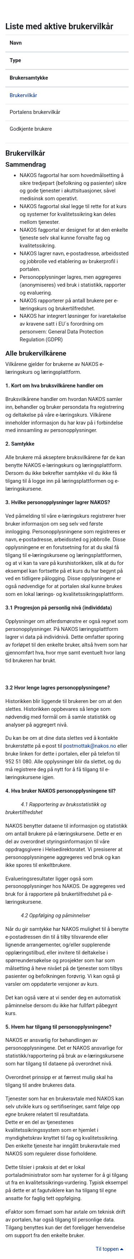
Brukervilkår (23, 95)
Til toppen (111, 1249)
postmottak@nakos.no (89, 746)
